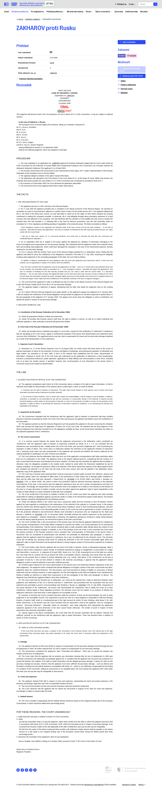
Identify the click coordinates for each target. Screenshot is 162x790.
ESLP (121, 56)
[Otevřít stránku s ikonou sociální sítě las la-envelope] (31, 770)
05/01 (61, 110)
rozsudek (131, 56)
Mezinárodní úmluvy (75, 11)
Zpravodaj (118, 11)
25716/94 (70, 479)
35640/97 (20, 482)
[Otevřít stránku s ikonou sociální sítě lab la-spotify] (26, 770)
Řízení (89, 11)
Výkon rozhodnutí (103, 11)
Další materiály (131, 11)
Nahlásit (123, 93)
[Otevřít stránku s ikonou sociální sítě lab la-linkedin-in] (18, 770)
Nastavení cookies (129, 785)
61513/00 (38, 514)
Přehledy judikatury (55, 11)
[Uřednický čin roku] (49, 4)
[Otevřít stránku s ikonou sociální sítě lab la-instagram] (35, 770)
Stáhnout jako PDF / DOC (131, 76)
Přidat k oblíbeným (127, 85)
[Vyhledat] (155, 4)
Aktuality (144, 11)
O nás (132, 4)
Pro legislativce (37, 11)
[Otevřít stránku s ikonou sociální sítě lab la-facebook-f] (22, 770)
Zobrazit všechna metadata (29, 79)
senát (52, 63)
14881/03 (53, 73)
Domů (6, 11)
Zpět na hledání (127, 42)
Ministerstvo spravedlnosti (94, 785)
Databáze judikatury (19, 11)
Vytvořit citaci (125, 89)
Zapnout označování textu (130, 69)
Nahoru (141, 785)
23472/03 (82, 585)
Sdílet (122, 81)
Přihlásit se (120, 4)
